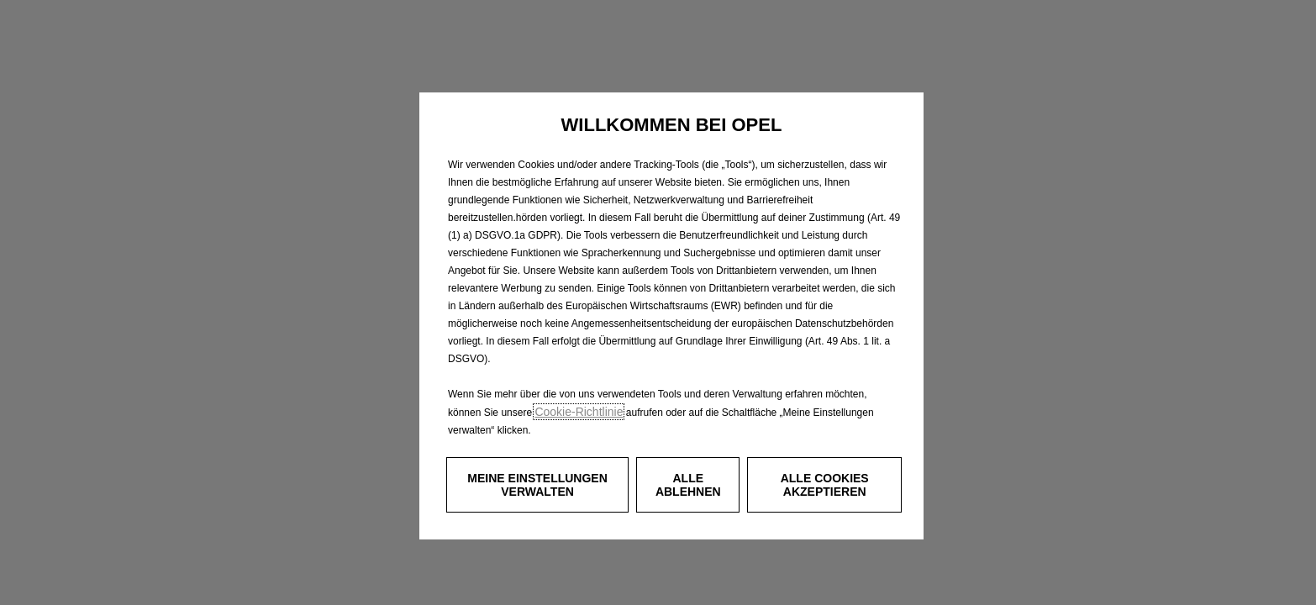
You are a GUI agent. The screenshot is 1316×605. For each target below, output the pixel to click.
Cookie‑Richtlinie (578, 411)
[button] (537, 485)
